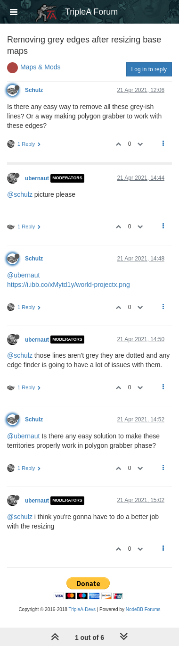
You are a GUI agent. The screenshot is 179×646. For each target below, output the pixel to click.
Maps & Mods (40, 67)
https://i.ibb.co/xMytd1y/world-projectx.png (68, 284)
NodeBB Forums (143, 609)
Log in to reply (149, 69)
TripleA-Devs (82, 609)
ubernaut (37, 178)
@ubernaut (23, 275)
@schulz (20, 194)
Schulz (34, 90)
